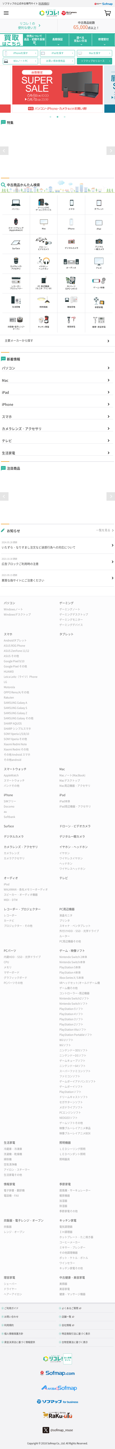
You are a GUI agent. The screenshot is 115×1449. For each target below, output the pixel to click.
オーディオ (11, 878)
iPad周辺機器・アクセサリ (75, 806)
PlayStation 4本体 (70, 972)
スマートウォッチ (15, 769)
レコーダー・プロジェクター (22, 909)
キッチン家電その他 (71, 1268)
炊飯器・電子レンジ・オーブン (24, 1220)
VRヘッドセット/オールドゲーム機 (79, 983)
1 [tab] (50, 116)
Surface (9, 826)
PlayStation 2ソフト (71, 1024)
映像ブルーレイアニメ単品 (75, 1128)
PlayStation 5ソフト (71, 1009)
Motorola (9, 687)
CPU (6, 962)
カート (107, 13)
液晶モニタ (65, 915)
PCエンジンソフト (70, 1113)
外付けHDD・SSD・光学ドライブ (79, 931)
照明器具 (64, 1159)
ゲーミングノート (69, 609)
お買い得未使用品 (55, 60)
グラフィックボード (15, 978)
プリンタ (64, 921)
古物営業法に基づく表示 (75, 1342)
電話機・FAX (11, 1196)
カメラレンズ (11, 853)
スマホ (7, 416)
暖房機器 (64, 1196)
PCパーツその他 (13, 983)
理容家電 (9, 1277)
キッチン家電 (67, 1220)
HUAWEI (9, 672)
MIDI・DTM (11, 900)
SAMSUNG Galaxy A (15, 703)
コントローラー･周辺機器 (74, 993)
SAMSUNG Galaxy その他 (18, 718)
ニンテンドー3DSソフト (73, 1050)
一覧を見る (103, 530)
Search (99, 13)
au (5, 812)
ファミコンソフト (69, 1076)
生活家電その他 (13, 1175)
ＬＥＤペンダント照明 (72, 1154)
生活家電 (8, 452)
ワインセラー (67, 1263)
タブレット (66, 634)
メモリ (8, 967)
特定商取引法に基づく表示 (76, 1333)
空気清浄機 (10, 1164)
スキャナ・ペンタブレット (75, 926)
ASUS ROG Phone (14, 646)
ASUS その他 (11, 656)
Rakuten (9, 697)
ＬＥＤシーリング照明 (72, 1149)
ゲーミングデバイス (71, 625)
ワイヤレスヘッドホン (72, 869)
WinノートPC (20, 60)
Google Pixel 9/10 (14, 661)
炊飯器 (8, 1227)
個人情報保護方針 (13, 1333)
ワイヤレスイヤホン (71, 858)
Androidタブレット (15, 640)
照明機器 (65, 1143)
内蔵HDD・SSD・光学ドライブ (22, 957)
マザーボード (11, 972)
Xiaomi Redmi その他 (16, 749)
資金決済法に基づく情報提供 (19, 1342)
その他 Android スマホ (17, 755)
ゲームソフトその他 (71, 1123)
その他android (12, 760)
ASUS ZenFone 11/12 (16, 651)
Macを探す (95, 53)
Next (104, 89)
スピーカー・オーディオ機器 (21, 895)
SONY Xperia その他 (15, 739)
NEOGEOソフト (68, 1118)
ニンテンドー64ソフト (72, 1066)
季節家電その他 (68, 1211)
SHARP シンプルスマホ (17, 729)
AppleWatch (11, 775)
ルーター (64, 936)
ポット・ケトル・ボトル (73, 1258)
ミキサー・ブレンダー (72, 1247)
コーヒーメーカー (69, 1242)
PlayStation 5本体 (70, 967)
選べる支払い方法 (80, 39)
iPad (5, 392)
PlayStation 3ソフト (71, 1019)
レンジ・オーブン (14, 1232)
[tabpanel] (58, 89)
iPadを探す (58, 53)
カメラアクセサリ (14, 858)
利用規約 (44, 3)
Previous (10, 89)
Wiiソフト (65, 1045)
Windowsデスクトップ (17, 614)
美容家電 (64, 1289)
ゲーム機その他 (68, 988)
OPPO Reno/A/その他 (16, 692)
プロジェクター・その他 (18, 926)
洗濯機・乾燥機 (13, 1154)
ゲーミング (66, 603)
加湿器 (63, 1201)
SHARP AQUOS (13, 723)
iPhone (7, 404)
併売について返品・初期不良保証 (34, 39)
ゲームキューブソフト (72, 1061)
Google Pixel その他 (15, 666)
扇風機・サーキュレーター (75, 1190)
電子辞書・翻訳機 (14, 1190)
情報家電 (9, 1184)
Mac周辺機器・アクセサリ (74, 786)
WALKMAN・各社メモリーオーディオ (26, 889)
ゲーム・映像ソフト (72, 951)
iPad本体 (64, 801)
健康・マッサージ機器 (72, 1294)
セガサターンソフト (71, 1102)
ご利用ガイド (11, 1308)
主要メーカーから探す (19, 340)
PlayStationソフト (70, 1092)
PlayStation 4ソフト (71, 1014)
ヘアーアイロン (13, 1294)
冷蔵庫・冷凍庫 (13, 1149)
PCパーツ (10, 951)
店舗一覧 (66, 1316)
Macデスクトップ (69, 781)
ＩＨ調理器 (65, 1232)
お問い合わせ (11, 1316)
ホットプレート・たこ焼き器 (76, 1237)
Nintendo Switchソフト (73, 1004)
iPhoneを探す (20, 53)
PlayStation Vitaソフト (72, 1030)
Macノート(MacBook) (72, 775)
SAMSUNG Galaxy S (15, 708)
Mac (5, 380)
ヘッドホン (65, 864)
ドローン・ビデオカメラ (75, 826)
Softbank (9, 817)
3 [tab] (64, 116)
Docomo (9, 806)
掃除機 (8, 1159)
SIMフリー (10, 801)
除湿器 (63, 1206)
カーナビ (9, 921)
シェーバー (10, 1284)
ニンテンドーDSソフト (72, 1055)
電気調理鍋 (65, 1227)
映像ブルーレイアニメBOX (74, 1133)
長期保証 (57, 39)
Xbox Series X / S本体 (71, 978)
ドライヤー (10, 1289)
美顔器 (63, 1284)
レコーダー (10, 915)
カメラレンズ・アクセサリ (22, 428)
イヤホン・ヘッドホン (73, 847)
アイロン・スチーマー (17, 1170)
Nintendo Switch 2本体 (73, 957)
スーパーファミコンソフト (75, 1071)
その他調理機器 (68, 1253)
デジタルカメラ (14, 836)
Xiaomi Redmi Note (15, 744)
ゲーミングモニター (71, 620)
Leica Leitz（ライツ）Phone (20, 677)
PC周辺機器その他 (70, 941)
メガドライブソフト (71, 1107)
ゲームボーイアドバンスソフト (77, 1081)
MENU (6, 13)
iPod (6, 884)
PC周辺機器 (67, 909)
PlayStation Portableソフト (75, 1035)
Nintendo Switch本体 (72, 962)
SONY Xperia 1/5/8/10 (16, 734)
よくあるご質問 (70, 1308)
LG (5, 682)
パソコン (8, 368)
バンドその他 (11, 786)
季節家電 (65, 1184)
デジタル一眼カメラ (72, 836)
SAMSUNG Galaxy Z (15, 713)
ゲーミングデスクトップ (73, 614)
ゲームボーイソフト (71, 1087)
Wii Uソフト (66, 1040)
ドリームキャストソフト (73, 1097)
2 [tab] (57, 116)
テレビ (7, 440)
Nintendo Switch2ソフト (74, 998)
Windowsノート (13, 609)
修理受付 (103, 39)
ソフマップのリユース (93, 60)
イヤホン (64, 853)
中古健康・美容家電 (72, 1277)
